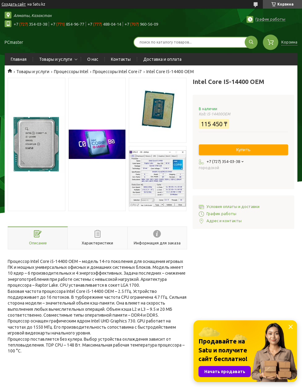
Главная (19, 59)
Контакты (121, 59)
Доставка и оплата (162, 59)
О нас (92, 59)
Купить (243, 149)
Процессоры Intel (71, 71)
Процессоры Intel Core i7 (117, 71)
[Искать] (251, 42)
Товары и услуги (55, 59)
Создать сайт (14, 4)
